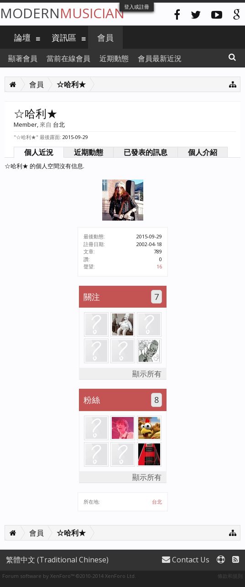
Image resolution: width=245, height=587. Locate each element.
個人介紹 (202, 152)
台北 (157, 501)
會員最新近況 (160, 58)
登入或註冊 (136, 6)
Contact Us (185, 560)
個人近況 (38, 152)
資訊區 (64, 37)
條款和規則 (230, 575)
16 (159, 266)
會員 (105, 37)
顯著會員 (22, 58)
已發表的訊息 (145, 152)
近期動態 (88, 152)
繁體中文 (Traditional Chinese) (57, 560)
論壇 (22, 37)
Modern (62, 13)
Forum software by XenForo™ (69, 575)
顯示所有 (147, 374)
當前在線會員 (68, 58)
